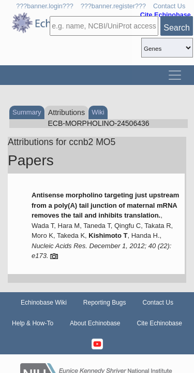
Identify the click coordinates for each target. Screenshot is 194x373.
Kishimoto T (107, 235)
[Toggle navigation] (175, 75)
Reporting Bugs (104, 302)
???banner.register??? (113, 6)
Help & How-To (32, 323)
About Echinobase (95, 323)
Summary (26, 112)
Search (176, 27)
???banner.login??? (44, 6)
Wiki (98, 112)
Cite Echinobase (159, 323)
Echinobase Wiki (44, 302)
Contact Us (169, 6)
